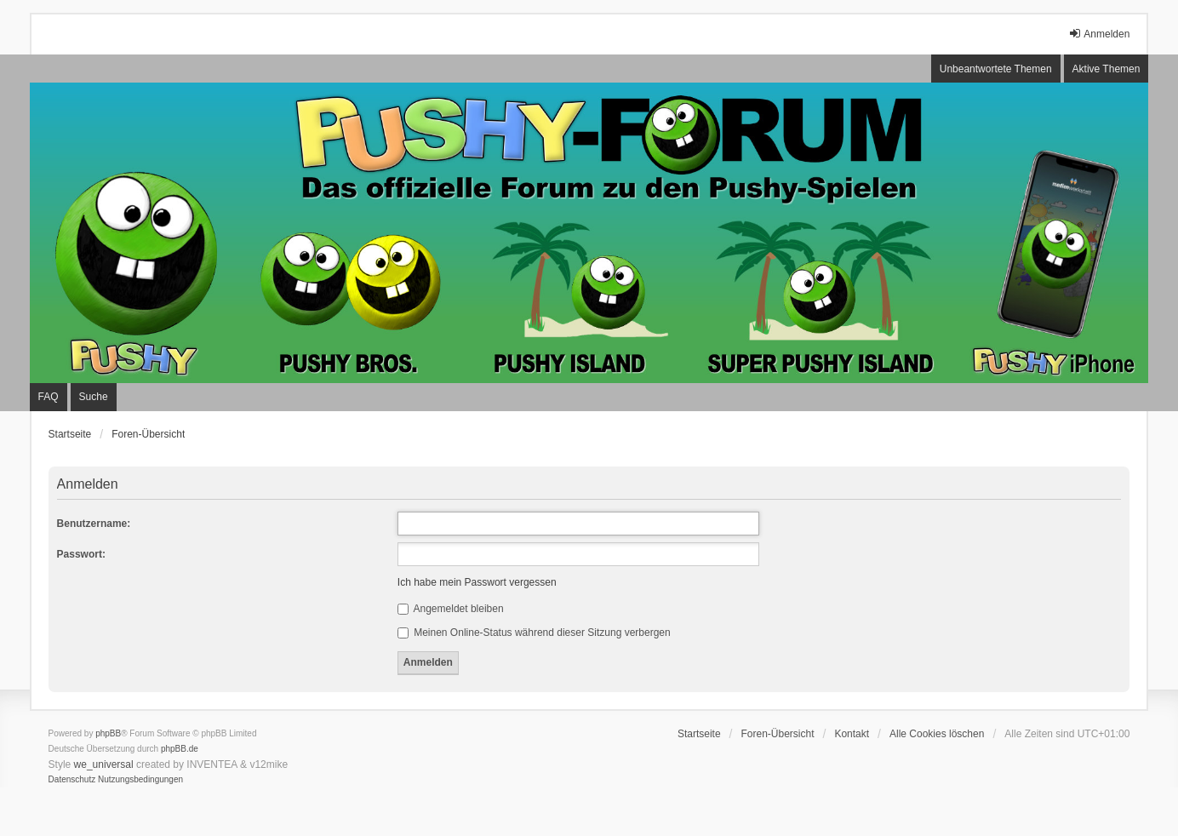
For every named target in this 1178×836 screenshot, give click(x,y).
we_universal (104, 764)
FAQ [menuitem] (48, 397)
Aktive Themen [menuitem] (1106, 69)
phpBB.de (179, 748)
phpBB (108, 733)
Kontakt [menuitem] (851, 734)
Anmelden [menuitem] (1098, 33)
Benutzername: (94, 524)
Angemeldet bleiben (450, 609)
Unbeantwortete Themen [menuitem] (996, 69)
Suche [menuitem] (93, 397)
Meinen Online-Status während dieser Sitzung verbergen (534, 632)
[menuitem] (72, 779)
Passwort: (81, 554)
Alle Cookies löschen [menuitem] (936, 734)
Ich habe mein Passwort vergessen (477, 582)
